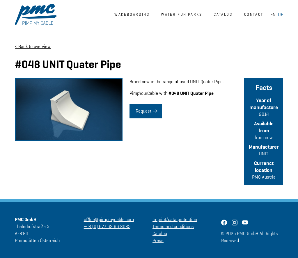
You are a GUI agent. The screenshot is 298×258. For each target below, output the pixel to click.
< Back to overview (33, 46)
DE (280, 14)
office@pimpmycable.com (109, 219)
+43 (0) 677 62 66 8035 (107, 226)
